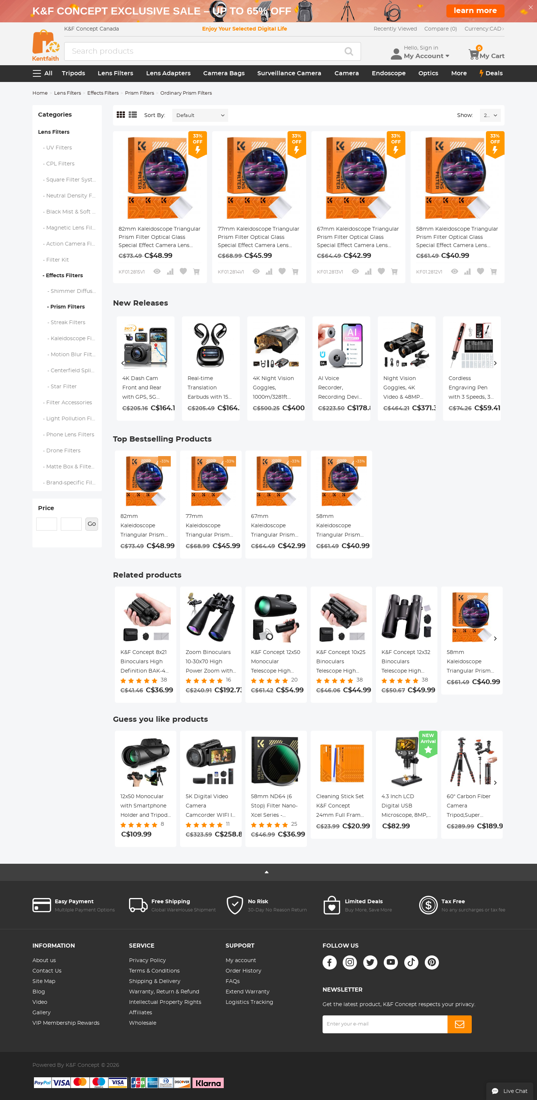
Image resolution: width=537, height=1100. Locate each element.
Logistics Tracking (249, 1002)
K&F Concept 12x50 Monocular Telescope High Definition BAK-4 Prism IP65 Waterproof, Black (275, 663)
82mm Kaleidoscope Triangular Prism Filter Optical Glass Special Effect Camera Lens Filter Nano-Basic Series (160, 238)
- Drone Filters (59, 450)
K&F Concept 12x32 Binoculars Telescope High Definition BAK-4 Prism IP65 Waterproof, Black (405, 663)
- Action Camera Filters (70, 244)
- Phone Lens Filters (66, 434)
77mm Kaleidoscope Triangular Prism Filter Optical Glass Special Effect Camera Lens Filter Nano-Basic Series (258, 238)
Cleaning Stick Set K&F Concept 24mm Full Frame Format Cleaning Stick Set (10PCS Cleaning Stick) (340, 807)
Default (185, 115)
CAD (485, 29)
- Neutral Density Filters (70, 196)
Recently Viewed (395, 29)
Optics (428, 73)
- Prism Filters (61, 307)
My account (241, 960)
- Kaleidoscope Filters (70, 338)
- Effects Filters (60, 275)
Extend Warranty (248, 992)
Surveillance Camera (289, 73)
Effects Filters (103, 93)
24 (487, 115)
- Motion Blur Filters (69, 354)
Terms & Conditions (154, 971)
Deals (491, 73)
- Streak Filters (61, 322)
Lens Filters (115, 73)
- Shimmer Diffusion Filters (70, 291)
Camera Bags (224, 73)
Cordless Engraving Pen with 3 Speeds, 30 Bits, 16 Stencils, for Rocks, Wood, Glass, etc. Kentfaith (471, 389)
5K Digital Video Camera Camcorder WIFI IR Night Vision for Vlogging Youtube (211, 807)
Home (40, 93)
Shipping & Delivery (154, 981)
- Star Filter (57, 386)
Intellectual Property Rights (165, 1002)
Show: (465, 115)
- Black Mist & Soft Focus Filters (70, 212)
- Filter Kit (53, 260)
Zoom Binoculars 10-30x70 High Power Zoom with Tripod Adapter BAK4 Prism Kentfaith (209, 663)
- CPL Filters (56, 164)
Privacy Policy (147, 960)
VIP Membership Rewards (66, 1023)
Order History (243, 971)
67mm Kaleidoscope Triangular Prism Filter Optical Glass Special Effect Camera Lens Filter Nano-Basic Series (358, 238)
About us (44, 960)
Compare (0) (440, 29)
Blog (38, 992)
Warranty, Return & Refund (164, 992)
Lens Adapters (168, 73)
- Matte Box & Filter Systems (70, 467)
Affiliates (140, 1012)
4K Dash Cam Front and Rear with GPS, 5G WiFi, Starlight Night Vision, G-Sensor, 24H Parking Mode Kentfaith (142, 389)
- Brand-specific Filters (70, 483)
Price (46, 508)
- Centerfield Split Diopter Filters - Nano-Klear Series (70, 370)
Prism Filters (139, 93)
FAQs (233, 981)
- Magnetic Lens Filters (70, 228)
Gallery (41, 1012)
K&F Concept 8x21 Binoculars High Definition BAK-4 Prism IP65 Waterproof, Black (144, 663)
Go (92, 524)
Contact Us (47, 971)
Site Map (43, 981)
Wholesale (142, 1023)
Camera (347, 73)
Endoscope (389, 73)
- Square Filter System (69, 180)
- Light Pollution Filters (70, 418)
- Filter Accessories (65, 402)
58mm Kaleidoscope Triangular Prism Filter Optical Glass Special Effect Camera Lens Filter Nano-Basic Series (457, 238)
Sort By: (154, 115)
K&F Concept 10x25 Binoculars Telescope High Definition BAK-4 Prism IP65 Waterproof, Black (340, 663)
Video (39, 1002)
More (459, 73)
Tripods (73, 73)
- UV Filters (55, 148)
